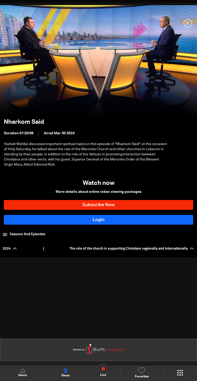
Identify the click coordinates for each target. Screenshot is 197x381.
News (66, 372)
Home (22, 373)
